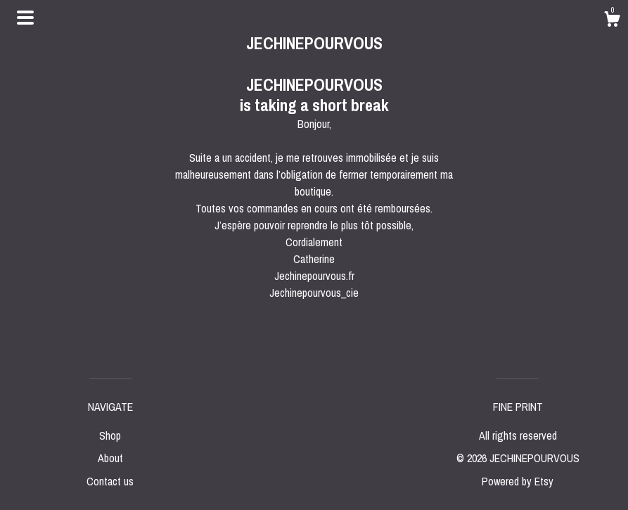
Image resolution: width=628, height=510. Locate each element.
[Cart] (612, 21)
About (110, 458)
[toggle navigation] (25, 18)
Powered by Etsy (517, 481)
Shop (110, 435)
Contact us (110, 481)
